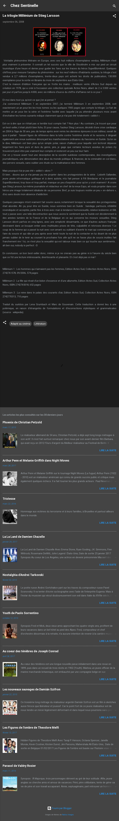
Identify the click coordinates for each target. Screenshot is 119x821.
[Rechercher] (114, 7)
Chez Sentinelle (24, 5)
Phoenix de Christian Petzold (22, 422)
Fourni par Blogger (59, 808)
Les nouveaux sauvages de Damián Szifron (31, 689)
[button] (114, 16)
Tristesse (9, 498)
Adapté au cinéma (20, 323)
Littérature (40, 323)
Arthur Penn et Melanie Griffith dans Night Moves (36, 460)
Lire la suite (107, 450)
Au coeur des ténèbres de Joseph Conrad (31, 651)
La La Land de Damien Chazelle (24, 536)
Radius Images (68, 815)
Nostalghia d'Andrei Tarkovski (23, 575)
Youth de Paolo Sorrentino (21, 613)
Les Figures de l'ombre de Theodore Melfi (31, 727)
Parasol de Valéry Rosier (19, 765)
